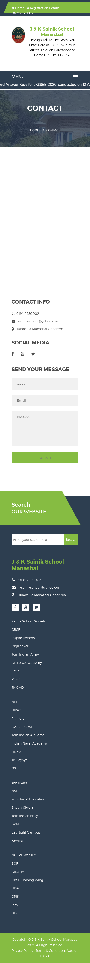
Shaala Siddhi (23, 807)
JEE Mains (19, 783)
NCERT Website (24, 855)
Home (18, 8)
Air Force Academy (27, 663)
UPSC (16, 710)
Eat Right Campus (26, 832)
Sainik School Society (29, 621)
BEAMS (17, 841)
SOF (15, 863)
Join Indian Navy (25, 816)
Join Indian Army (25, 654)
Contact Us (23, 13)
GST (15, 768)
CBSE (16, 629)
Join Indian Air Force (28, 735)
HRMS (16, 752)
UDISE (17, 913)
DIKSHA (18, 872)
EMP (15, 671)
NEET (16, 702)
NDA (15, 888)
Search (71, 540)
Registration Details (43, 8)
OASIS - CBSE (22, 727)
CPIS (15, 896)
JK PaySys (19, 760)
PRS (15, 905)
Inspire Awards (23, 638)
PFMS (16, 679)
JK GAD (18, 687)
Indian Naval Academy (30, 743)
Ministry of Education (28, 799)
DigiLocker (20, 646)
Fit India (18, 718)
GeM (15, 824)
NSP (15, 791)
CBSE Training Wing (27, 880)
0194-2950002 (26, 580)
